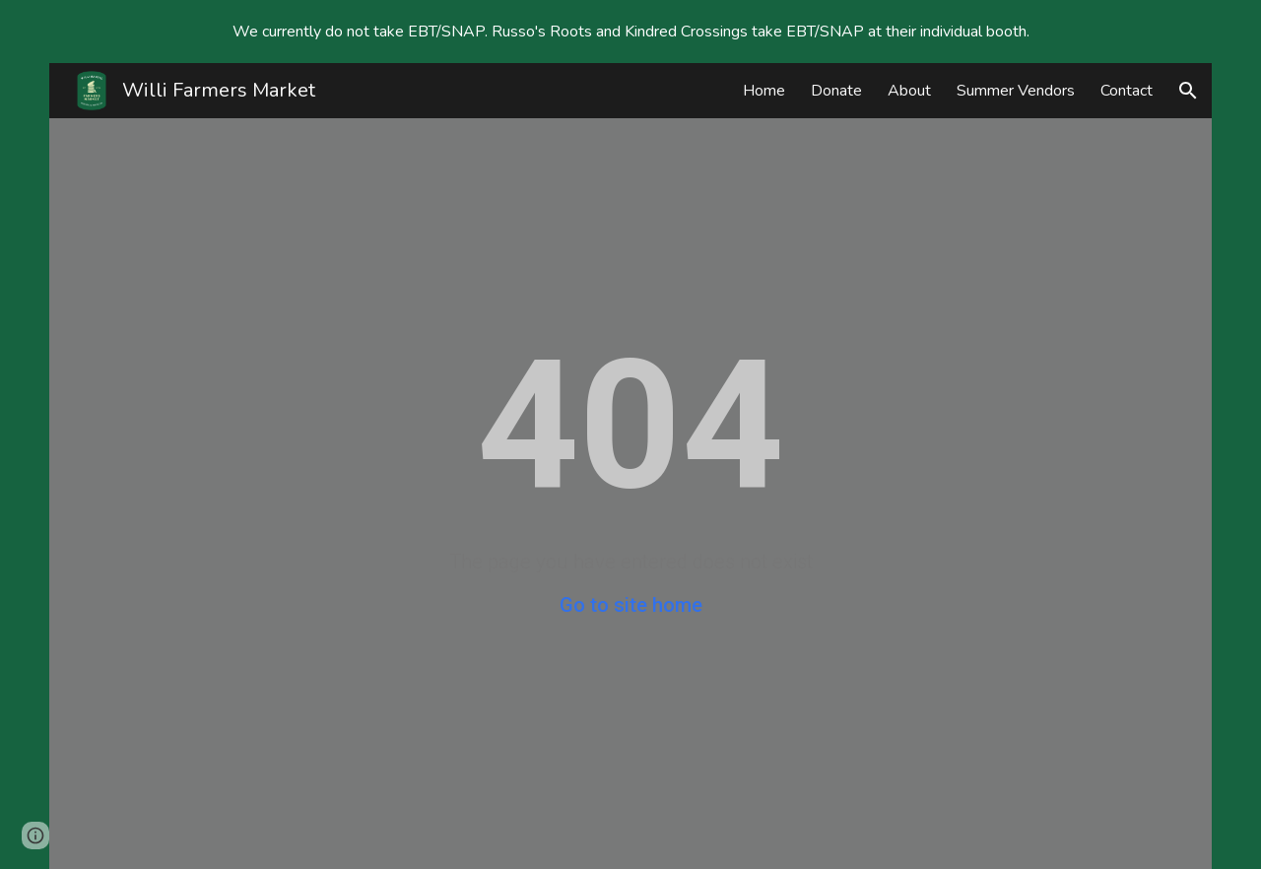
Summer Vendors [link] (1016, 90)
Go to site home (631, 605)
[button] (1188, 90)
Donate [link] (836, 90)
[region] (630, 31)
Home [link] (764, 90)
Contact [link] (1126, 90)
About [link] (909, 90)
